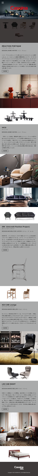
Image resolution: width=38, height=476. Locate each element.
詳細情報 (5, 71)
